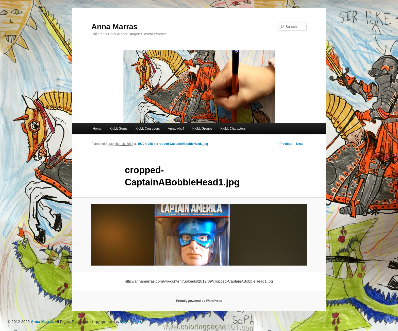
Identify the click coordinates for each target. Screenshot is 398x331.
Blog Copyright (130, 322)
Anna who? (176, 128)
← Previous (284, 144)
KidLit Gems (118, 128)
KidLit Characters (233, 128)
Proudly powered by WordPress (199, 301)
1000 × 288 (145, 144)
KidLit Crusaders (148, 128)
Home (97, 128)
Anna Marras (114, 26)
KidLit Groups (202, 128)
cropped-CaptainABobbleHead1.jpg (182, 144)
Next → (301, 144)
